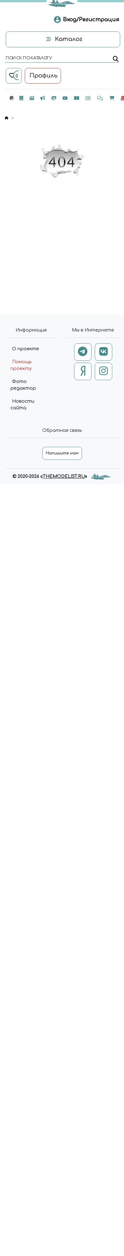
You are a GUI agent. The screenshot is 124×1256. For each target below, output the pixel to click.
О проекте (25, 348)
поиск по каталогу (28, 58)
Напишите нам (62, 453)
